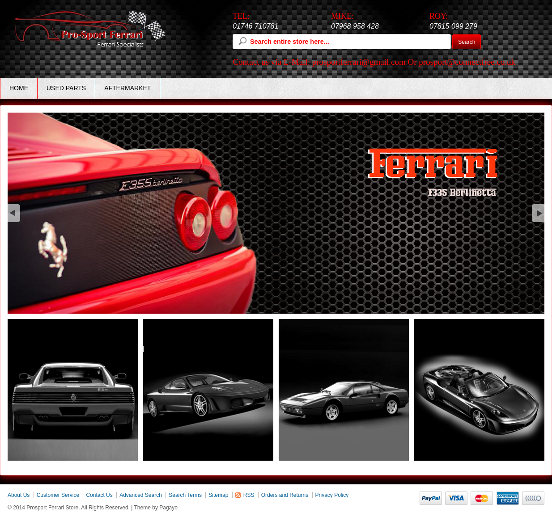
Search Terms (185, 495)
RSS (249, 495)
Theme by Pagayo (156, 507)
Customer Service (58, 495)
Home (18, 88)
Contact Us (99, 495)
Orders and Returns (284, 495)
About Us (19, 495)
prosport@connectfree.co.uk (467, 62)
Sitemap (218, 495)
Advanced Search (140, 495)
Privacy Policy (332, 495)
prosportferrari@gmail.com (359, 62)
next (538, 213)
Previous (14, 213)
